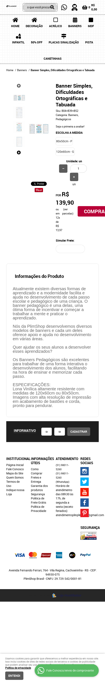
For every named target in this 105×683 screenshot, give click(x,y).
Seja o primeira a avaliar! (70, 126)
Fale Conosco (15, 469)
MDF (91, 26)
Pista (89, 42)
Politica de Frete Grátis (38, 500)
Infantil (18, 42)
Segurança (38, 494)
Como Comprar (36, 471)
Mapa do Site (14, 473)
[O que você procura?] (52, 7)
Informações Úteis (40, 461)
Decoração (34, 26)
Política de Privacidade (38, 509)
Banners (75, 26)
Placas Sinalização (64, 42)
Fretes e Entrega (36, 479)
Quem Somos (15, 477)
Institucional (15, 459)
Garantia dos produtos (39, 488)
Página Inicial (15, 465)
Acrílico (55, 26)
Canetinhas (53, 58)
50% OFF (36, 42)
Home (15, 26)
